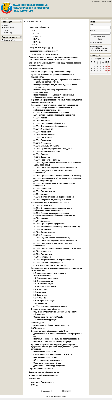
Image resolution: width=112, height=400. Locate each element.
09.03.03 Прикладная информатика (49, 123)
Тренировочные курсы (43, 320)
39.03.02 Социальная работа (46, 146)
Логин (92, 25)
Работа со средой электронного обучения (50, 72)
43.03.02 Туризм (40, 157)
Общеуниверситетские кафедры (48, 360)
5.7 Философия (40, 303)
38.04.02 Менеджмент (42, 235)
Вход (109, 1)
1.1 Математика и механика (45, 278)
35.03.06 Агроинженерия (44, 135)
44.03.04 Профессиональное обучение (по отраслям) (57, 176)
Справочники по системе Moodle (48, 317)
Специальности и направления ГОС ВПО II (52, 354)
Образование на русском (40, 369)
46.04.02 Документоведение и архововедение (53, 260)
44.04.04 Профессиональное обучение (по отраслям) (57, 248)
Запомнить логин (100, 36)
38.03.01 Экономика (42, 140)
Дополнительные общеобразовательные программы (57, 334)
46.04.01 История (41, 257)
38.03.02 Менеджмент (42, 143)
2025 (33, 45)
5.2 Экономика (39, 292)
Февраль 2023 (100, 59)
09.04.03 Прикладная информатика (49, 224)
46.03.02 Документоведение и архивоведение (53, 197)
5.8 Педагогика (40, 295)
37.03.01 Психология (42, 137)
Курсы (6, 30)
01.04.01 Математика (42, 205)
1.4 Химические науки (43, 284)
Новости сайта (9, 28)
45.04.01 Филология (42, 251)
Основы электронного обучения (45, 309)
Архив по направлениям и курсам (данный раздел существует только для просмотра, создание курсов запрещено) (54, 347)
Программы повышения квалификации (51, 342)
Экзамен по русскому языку (43, 54)
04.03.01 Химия (40, 118)
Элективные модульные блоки (47, 363)
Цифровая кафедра (37, 27)
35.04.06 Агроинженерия (44, 232)
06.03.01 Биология (41, 121)
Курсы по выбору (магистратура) (48, 265)
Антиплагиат (34, 379)
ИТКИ (35, 42)
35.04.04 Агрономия (42, 229)
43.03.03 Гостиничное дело (45, 160)
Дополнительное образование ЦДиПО (48, 331)
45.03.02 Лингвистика (42, 191)
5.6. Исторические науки (44, 301)
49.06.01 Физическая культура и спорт (50, 306)
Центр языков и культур (39, 48)
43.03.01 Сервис (40, 154)
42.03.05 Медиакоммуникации (46, 151)
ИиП (35, 39)
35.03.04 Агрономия (42, 132)
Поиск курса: (46, 391)
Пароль (93, 30)
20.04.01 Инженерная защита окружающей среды (55, 227)
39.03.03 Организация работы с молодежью (53, 149)
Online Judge (8, 33)
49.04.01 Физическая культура (47, 262)
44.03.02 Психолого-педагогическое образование (55, 168)
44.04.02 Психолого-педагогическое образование (55, 241)
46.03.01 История (41, 194)
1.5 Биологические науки (44, 287)
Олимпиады (36, 323)
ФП (34, 33)
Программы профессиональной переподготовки (55, 339)
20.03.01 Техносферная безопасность (50, 126)
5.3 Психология (40, 289)
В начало (4, 18)
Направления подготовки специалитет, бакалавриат (54, 105)
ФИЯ (33, 385)
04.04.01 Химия (40, 218)
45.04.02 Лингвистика (42, 254)
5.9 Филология (39, 298)
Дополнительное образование (42, 372)
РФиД (36, 36)
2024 (33, 31)
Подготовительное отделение (42, 51)
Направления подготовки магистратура (49, 202)
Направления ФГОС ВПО (44, 352)
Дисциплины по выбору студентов (49, 366)
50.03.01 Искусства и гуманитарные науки (52, 200)
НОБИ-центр (36, 328)
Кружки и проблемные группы (42, 375)
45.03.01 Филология (42, 188)
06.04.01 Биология (41, 221)
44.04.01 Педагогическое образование (50, 238)
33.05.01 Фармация (41, 129)
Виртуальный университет (41, 68)
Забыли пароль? (96, 42)
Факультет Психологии (41, 382)
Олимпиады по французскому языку (50, 325)
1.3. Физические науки (43, 281)
